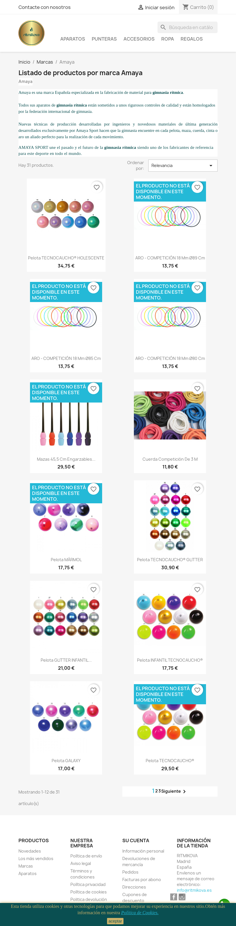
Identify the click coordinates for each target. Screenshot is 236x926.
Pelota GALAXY (66, 760)
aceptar (115, 921)
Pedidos (130, 872)
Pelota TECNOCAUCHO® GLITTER (170, 559)
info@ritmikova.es (194, 890)
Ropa (167, 39)
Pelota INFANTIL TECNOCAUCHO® (170, 660)
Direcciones (134, 887)
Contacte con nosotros (44, 7)
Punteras (104, 39)
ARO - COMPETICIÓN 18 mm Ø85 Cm (66, 358)
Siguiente (174, 791)
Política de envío (86, 856)
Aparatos (72, 39)
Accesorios (139, 39)
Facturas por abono (141, 879)
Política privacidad (88, 884)
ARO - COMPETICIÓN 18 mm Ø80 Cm (170, 358)
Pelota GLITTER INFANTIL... (66, 660)
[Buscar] (188, 27)
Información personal (143, 851)
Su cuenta (135, 840)
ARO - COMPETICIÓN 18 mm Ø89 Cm (170, 258)
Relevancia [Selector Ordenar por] (182, 165)
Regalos (192, 39)
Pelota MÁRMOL (66, 559)
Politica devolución (88, 899)
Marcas (25, 866)
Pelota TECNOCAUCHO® (170, 760)
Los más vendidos (35, 858)
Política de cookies (88, 892)
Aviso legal (80, 863)
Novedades (29, 851)
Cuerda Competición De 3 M (170, 459)
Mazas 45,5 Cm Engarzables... (66, 459)
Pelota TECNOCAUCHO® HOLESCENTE (66, 258)
